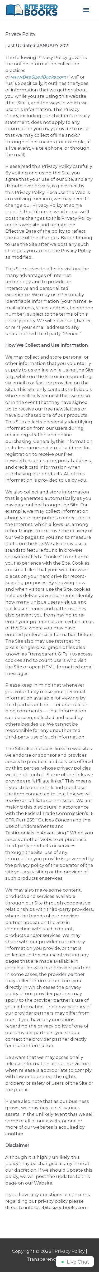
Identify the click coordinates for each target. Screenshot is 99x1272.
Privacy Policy (70, 1251)
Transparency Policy (49, 1259)
